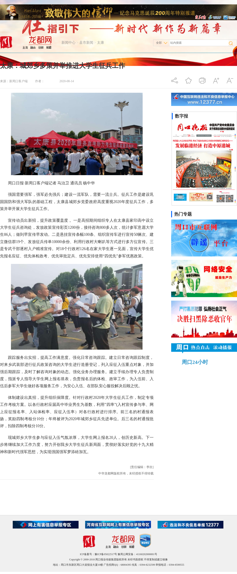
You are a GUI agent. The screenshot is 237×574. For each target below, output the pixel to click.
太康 (100, 42)
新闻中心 (68, 42)
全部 (159, 42)
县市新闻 (86, 42)
